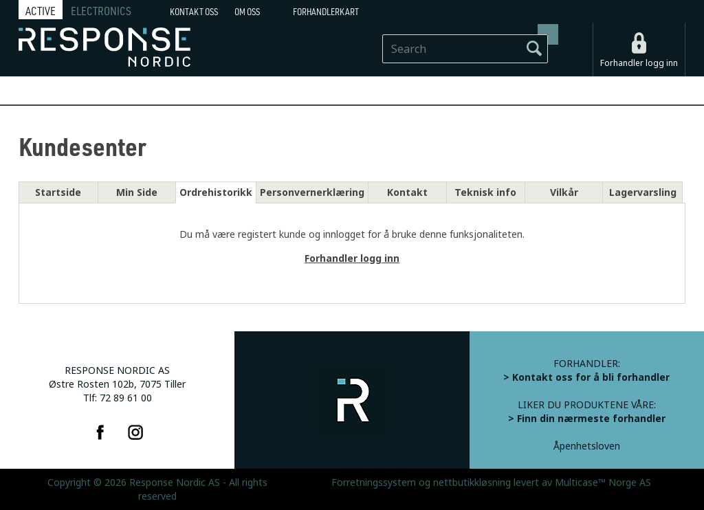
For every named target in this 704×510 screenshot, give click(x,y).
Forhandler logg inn (639, 63)
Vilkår (564, 192)
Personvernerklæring (312, 192)
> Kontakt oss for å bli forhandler (586, 377)
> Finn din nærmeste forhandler (587, 418)
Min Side (136, 192)
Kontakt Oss (194, 11)
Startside (58, 192)
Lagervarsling (642, 192)
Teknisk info (485, 192)
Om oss (247, 11)
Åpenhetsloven (586, 446)
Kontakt (407, 192)
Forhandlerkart (326, 11)
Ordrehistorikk (215, 192)
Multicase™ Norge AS (603, 482)
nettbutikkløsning (472, 482)
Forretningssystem (373, 482)
